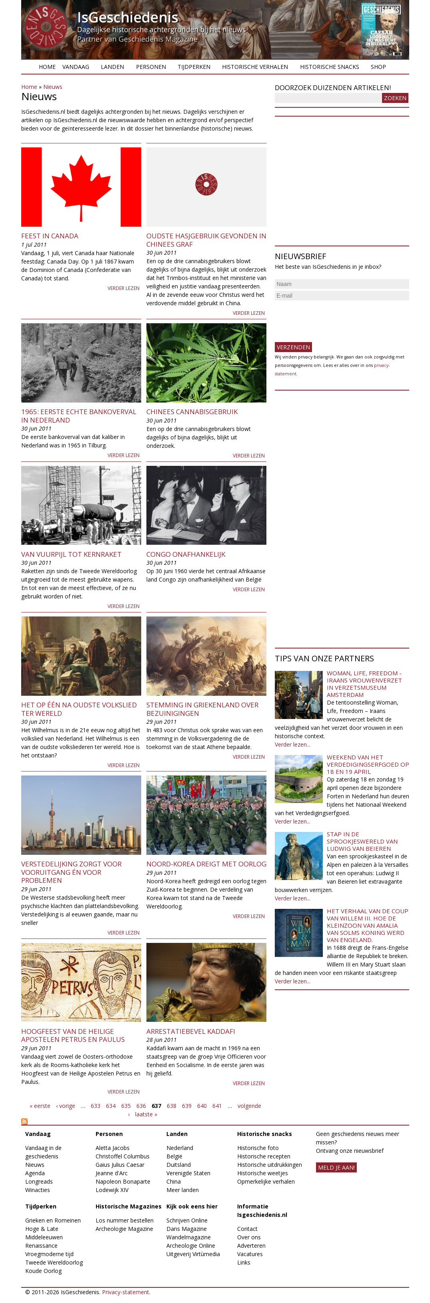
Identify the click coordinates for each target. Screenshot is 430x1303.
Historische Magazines (129, 1206)
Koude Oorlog (43, 1271)
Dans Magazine (186, 1229)
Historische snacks (329, 66)
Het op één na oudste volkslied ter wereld (79, 708)
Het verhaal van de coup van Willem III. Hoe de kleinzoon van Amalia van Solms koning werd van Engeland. (367, 925)
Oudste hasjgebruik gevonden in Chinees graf (206, 239)
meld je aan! (336, 1167)
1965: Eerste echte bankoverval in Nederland (78, 415)
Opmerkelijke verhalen (266, 1181)
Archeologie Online (190, 1245)
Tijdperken (194, 66)
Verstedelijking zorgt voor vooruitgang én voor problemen (71, 872)
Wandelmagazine (188, 1237)
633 (95, 1106)
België (174, 1156)
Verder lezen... (292, 744)
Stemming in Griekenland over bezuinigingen (202, 708)
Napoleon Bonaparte (123, 1181)
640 (202, 1106)
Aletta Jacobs (113, 1148)
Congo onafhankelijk (185, 554)
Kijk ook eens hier (192, 1206)
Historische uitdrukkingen (269, 1164)
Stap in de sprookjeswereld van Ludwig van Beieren (362, 841)
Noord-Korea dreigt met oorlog (206, 863)
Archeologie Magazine (124, 1229)
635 (126, 1106)
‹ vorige (65, 1106)
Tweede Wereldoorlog (54, 1262)
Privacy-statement (125, 1292)
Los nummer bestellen (125, 1220)
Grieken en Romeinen (53, 1220)
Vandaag (75, 66)
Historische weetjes (262, 1173)
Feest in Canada (49, 235)
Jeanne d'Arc (112, 1173)
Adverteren (251, 1245)
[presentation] (335, 318)
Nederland (179, 1148)
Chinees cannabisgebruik (192, 411)
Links (243, 1262)
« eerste (40, 1106)
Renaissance (41, 1245)
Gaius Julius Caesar (120, 1164)
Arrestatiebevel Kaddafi (190, 1031)
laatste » (146, 1114)
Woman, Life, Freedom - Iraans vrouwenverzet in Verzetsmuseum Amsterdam (364, 684)
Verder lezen (124, 288)
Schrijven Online (187, 1220)
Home (47, 66)
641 (217, 1106)
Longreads (39, 1181)
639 (187, 1106)
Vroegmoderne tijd (49, 1254)
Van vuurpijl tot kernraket (71, 554)
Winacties (37, 1190)
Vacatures (250, 1254)
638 (171, 1106)
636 (141, 1106)
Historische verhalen (255, 66)
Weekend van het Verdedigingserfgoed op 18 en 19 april (368, 764)
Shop (378, 66)
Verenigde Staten (188, 1173)
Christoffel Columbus (123, 1156)
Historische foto (258, 1148)
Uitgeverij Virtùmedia (193, 1254)
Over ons (249, 1237)
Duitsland (178, 1164)
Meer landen (182, 1190)
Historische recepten (263, 1156)
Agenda (35, 1173)
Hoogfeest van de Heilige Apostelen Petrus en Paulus (73, 1035)
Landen (112, 66)
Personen (151, 66)
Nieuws (52, 87)
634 (111, 1106)
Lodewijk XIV (112, 1190)
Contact (247, 1229)
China (173, 1181)
